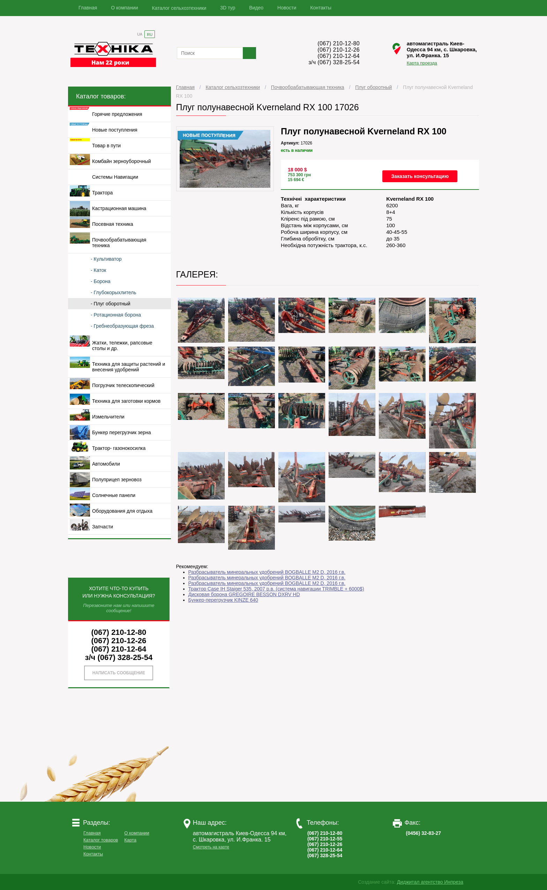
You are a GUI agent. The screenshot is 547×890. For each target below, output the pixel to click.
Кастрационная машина (119, 208)
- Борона (101, 281)
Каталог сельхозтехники (179, 8)
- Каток (98, 270)
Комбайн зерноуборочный (121, 161)
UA (139, 34)
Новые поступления (114, 130)
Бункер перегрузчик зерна (121, 432)
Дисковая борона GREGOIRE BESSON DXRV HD (244, 594)
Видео (256, 7)
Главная (87, 7)
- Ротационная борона (116, 315)
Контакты (320, 7)
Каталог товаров (100, 840)
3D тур (227, 7)
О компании (124, 7)
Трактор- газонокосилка (118, 448)
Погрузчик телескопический (123, 385)
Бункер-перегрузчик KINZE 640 (223, 600)
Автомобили (106, 464)
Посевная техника (112, 224)
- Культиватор (106, 259)
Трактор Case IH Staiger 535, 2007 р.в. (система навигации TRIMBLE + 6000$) (276, 589)
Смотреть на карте (211, 847)
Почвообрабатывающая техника (307, 87)
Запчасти (102, 526)
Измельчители (108, 417)
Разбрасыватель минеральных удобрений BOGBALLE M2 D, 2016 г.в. (267, 572)
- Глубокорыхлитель (113, 292)
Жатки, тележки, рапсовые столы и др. (122, 345)
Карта (130, 840)
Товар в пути (106, 145)
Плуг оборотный (373, 87)
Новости (286, 7)
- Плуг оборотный (110, 303)
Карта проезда (422, 63)
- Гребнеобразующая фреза (122, 326)
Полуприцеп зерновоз (117, 479)
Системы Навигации (115, 177)
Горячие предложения (117, 114)
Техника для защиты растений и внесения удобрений (128, 366)
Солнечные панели (113, 495)
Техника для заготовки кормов (126, 401)
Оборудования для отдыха (122, 511)
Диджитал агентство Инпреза (430, 882)
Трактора (102, 192)
